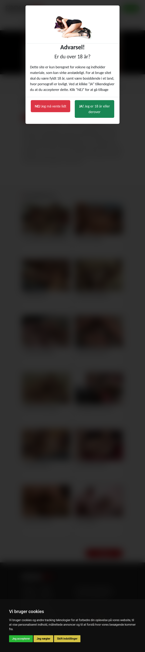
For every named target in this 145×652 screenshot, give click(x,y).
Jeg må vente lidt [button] (50, 106)
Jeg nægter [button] (43, 638)
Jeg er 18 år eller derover (94, 109)
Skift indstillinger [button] (67, 638)
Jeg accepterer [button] (21, 638)
